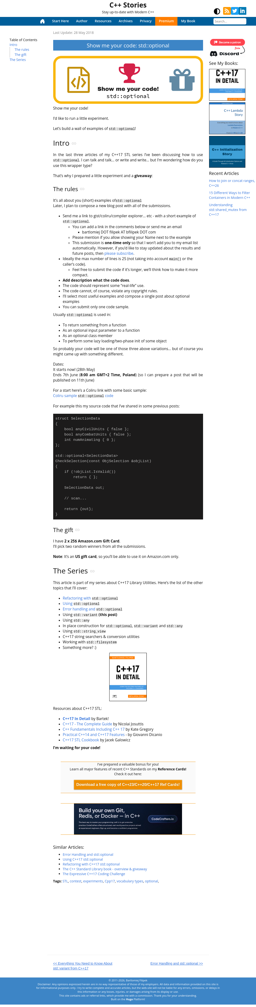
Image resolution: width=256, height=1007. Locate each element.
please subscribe (118, 253)
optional (151, 883)
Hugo (129, 1001)
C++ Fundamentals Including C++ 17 (94, 731)
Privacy (146, 21)
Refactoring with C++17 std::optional (91, 866)
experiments (93, 883)
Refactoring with (90, 602)
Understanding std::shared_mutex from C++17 (228, 210)
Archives (125, 21)
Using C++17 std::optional (83, 861)
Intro (13, 44)
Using (81, 607)
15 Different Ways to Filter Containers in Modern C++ (229, 195)
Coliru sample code (83, 394)
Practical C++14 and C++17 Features (94, 737)
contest (75, 883)
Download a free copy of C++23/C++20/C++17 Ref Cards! (128, 787)
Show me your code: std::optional (128, 45)
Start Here (60, 21)
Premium (166, 21)
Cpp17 (110, 883)
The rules (22, 49)
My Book (188, 21)
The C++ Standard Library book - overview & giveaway (105, 871)
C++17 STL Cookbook (81, 742)
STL (65, 883)
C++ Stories (128, 4)
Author (82, 21)
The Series (18, 59)
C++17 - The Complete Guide (87, 726)
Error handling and (93, 612)
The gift (21, 54)
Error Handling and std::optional (88, 856)
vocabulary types (130, 883)
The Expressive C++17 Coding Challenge (94, 876)
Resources (103, 21)
